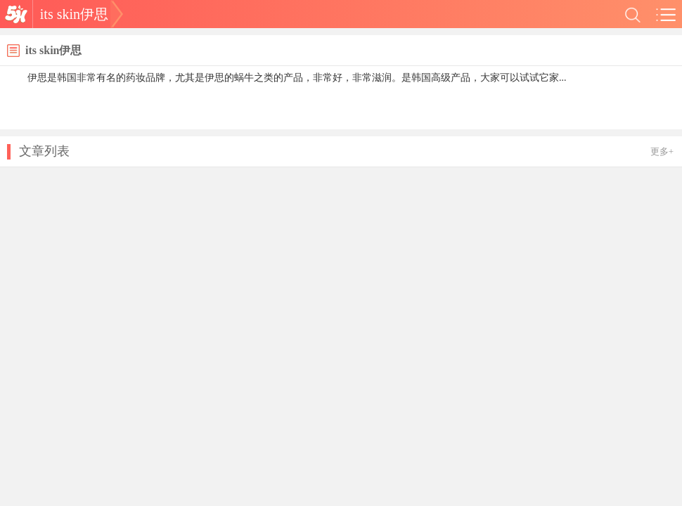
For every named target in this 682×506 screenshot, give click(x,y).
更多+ (662, 151)
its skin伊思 (74, 14)
